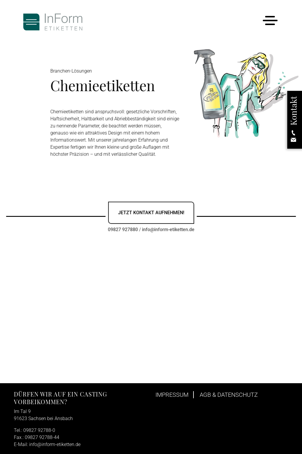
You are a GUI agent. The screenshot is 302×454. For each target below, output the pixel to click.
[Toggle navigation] (270, 21)
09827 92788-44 (42, 437)
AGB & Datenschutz (229, 394)
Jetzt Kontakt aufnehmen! (151, 212)
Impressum (171, 394)
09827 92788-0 (39, 430)
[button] (293, 120)
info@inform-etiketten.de (167, 229)
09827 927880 (123, 229)
